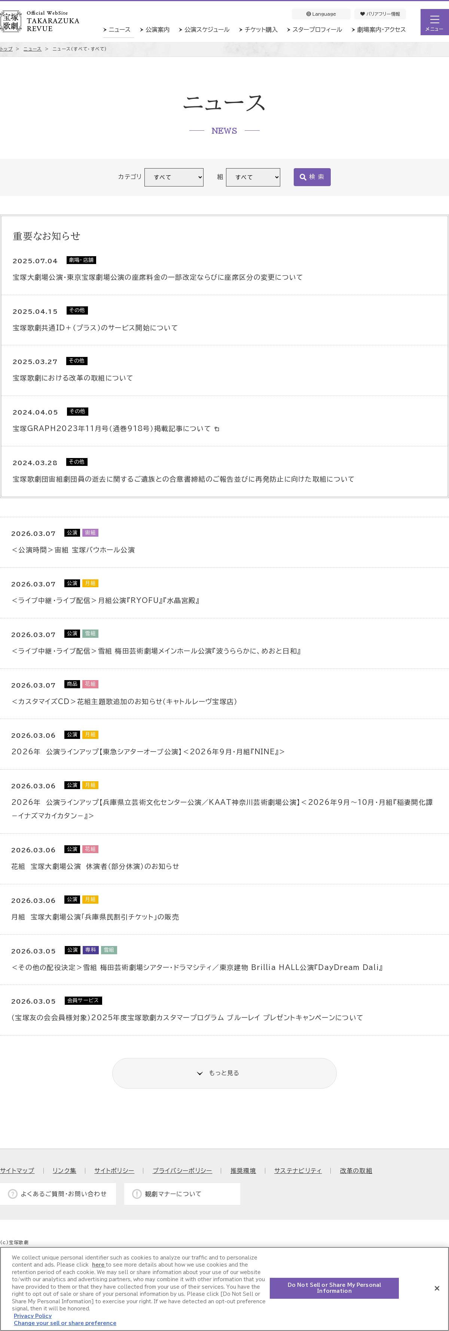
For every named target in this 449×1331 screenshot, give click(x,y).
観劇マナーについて (173, 1194)
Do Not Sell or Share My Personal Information (334, 1288)
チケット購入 (261, 30)
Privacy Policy (33, 1316)
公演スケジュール (207, 30)
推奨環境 (243, 1171)
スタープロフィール (317, 30)
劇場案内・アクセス (381, 30)
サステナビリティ (298, 1171)
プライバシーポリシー (183, 1171)
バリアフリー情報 (380, 14)
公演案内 (157, 30)
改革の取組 (356, 1171)
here (99, 1264)
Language (321, 14)
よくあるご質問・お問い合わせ (64, 1194)
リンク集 (64, 1171)
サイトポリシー (114, 1171)
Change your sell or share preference (65, 1323)
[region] (224, 1289)
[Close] (437, 1288)
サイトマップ (17, 1171)
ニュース (120, 30)
